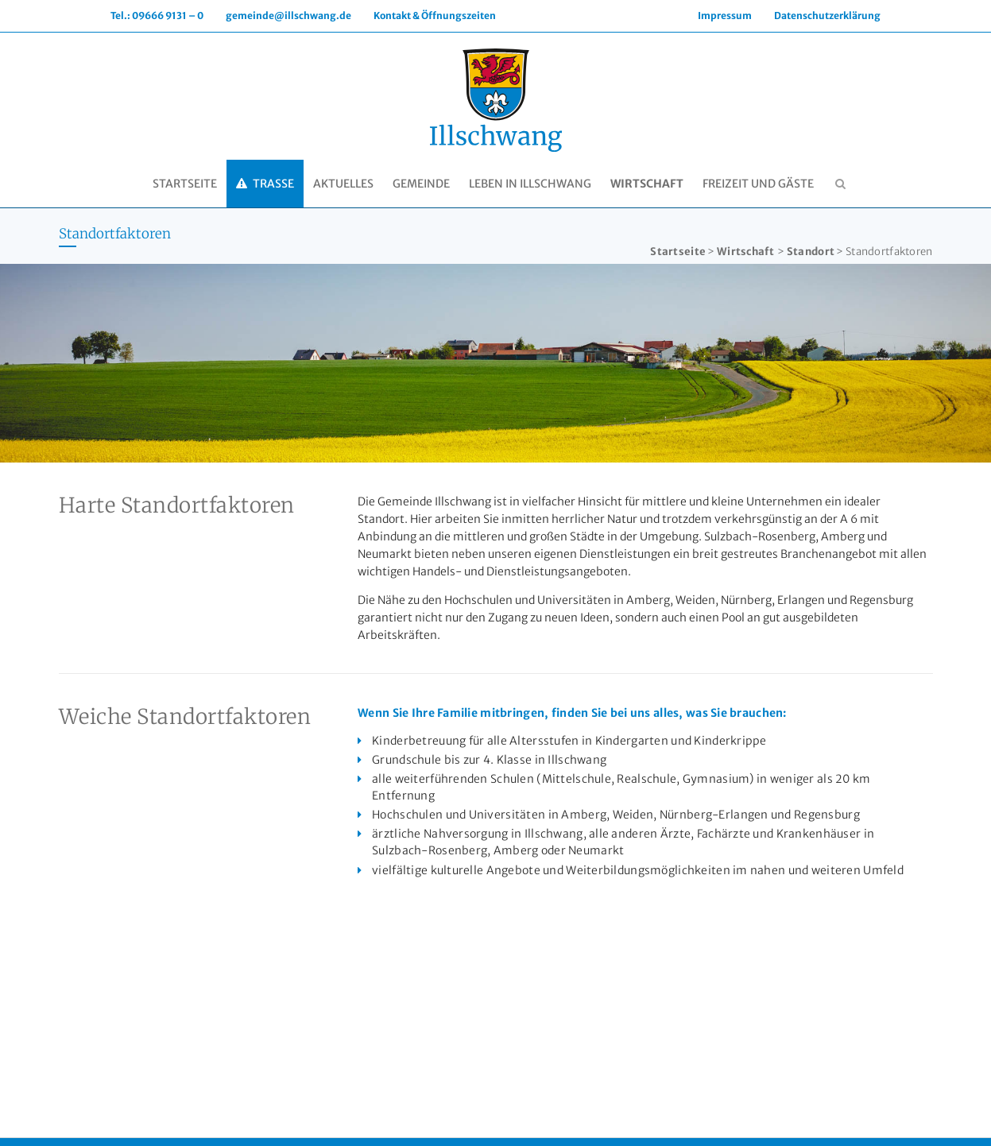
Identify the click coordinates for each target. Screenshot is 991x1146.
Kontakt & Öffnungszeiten (435, 15)
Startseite (678, 251)
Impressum (725, 15)
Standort (810, 251)
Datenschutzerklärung (827, 15)
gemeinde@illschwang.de (288, 15)
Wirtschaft (745, 251)
